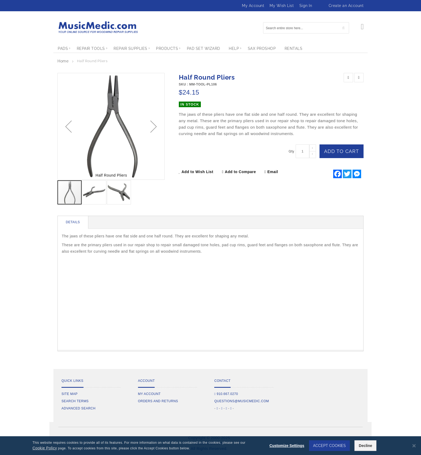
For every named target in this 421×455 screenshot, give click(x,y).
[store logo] (97, 27)
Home (62, 61)
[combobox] (306, 27)
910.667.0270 (226, 394)
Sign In (305, 5)
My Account (253, 5)
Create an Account (346, 5)
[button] (68, 126)
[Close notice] (414, 445)
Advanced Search (78, 408)
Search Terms (75, 401)
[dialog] (210, 445)
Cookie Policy (44, 448)
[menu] (210, 48)
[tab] (73, 222)
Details (73, 222)
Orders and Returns (158, 401)
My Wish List (282, 5)
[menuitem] (62, 48)
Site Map (69, 394)
